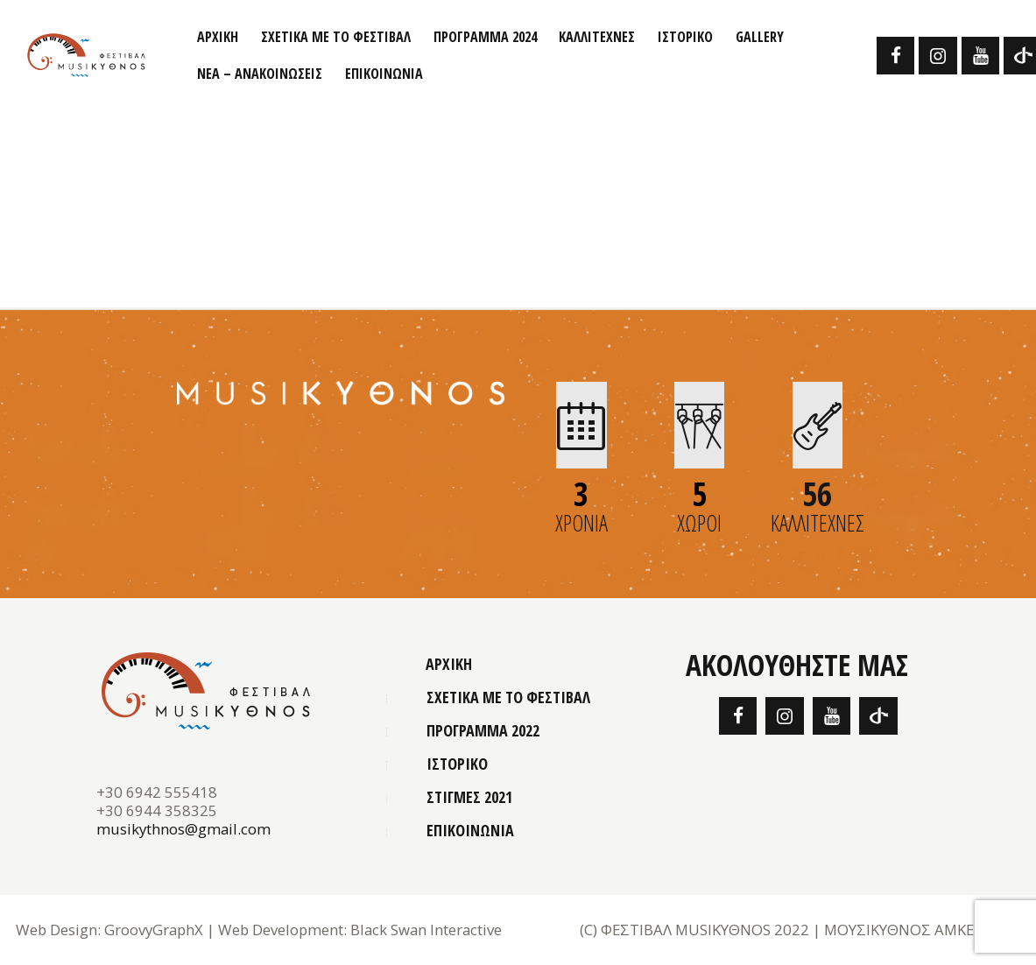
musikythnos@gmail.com (183, 829)
